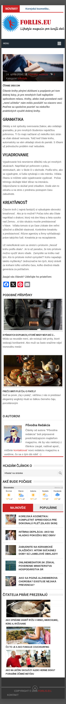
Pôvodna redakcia (38, 74)
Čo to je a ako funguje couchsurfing (27, 646)
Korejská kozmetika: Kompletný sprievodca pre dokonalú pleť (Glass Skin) (38, 520)
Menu (6, 43)
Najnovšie (18, 508)
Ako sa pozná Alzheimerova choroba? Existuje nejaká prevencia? (38, 581)
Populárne (48, 508)
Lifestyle (22, 78)
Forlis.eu (44, 691)
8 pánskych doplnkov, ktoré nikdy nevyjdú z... (29, 334)
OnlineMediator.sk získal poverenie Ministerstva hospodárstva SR (37, 566)
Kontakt (12, 695)
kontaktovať (20, 450)
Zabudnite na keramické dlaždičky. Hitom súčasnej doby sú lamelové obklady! (38, 550)
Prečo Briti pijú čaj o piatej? (19, 391)
